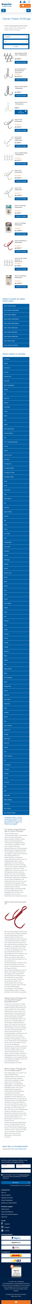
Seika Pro (6, 695)
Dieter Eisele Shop (9, 429)
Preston (6, 638)
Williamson (7, 804)
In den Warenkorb (22, 112)
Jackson (6, 516)
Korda (5, 525)
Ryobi (5, 673)
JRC (5, 520)
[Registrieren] (25, 2)
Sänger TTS (7, 730)
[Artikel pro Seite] (16, 41)
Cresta (5, 411)
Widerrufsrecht (5, 1209)
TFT (5, 760)
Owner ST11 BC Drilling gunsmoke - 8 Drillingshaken (21, 260)
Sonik (5, 708)
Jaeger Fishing (8, 511)
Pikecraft (6, 621)
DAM (5, 420)
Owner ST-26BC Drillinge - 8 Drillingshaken (21, 153)
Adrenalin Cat (7, 376)
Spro (5, 721)
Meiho (5, 581)
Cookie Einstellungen (7, 1200)
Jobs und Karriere (6, 1195)
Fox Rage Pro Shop (9, 472)
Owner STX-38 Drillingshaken (18, 120)
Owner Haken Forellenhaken (11, 310)
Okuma (6, 599)
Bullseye (6, 402)
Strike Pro (6, 743)
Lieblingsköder (8, 542)
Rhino (5, 664)
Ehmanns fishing (8, 433)
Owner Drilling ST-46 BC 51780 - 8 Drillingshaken (21, 54)
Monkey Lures (7, 573)
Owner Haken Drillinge (10, 306)
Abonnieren (20, 1182)
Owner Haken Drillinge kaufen (18, 1149)
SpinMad (6, 712)
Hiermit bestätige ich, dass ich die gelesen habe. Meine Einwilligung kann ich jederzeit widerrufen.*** (16, 1176)
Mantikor (6, 564)
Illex (5, 503)
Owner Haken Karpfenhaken (11, 319)
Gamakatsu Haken (9, 477)
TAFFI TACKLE (8, 756)
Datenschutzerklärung (7, 1211)
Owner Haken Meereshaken (11, 323)
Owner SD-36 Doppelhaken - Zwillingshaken (18, 139)
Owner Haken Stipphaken (10, 332)
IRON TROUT (7, 498)
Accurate (6, 372)
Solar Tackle (7, 699)
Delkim (6, 424)
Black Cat (6, 398)
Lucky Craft (7, 546)
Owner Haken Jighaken (10, 314)
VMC (5, 786)
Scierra (6, 690)
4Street (6, 363)
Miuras (5, 577)
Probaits (6, 642)
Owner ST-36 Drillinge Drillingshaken (20, 206)
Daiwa (5, 415)
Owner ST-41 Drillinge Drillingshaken (20, 224)
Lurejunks (6, 551)
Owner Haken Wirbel (9, 341)
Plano (5, 625)
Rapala (6, 660)
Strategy (6, 734)
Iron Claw (6, 507)
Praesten (6, 634)
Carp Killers (7, 407)
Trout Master (7, 765)
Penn (5, 616)
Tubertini (6, 773)
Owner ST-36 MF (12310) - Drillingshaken (21, 87)
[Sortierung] (16, 37)
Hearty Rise (7, 490)
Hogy (5, 494)
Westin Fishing (8, 799)
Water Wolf (7, 795)
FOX (5, 437)
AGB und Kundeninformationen (9, 1214)
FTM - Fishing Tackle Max (10, 442)
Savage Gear (7, 686)
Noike (5, 594)
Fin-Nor (6, 446)
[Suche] (28, 10)
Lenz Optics (7, 533)
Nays (5, 590)
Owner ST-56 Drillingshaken (18, 188)
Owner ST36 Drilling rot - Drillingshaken (21, 241)
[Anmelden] (20, 2)
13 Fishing (6, 359)
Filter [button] (16, 47)
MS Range (6, 559)
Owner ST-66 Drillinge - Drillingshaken (20, 276)
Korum (5, 529)
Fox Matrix (6, 459)
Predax (6, 629)
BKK (5, 394)
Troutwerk (6, 769)
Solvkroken (7, 703)
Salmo (5, 682)
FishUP (6, 450)
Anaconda (6, 381)
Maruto (6, 586)
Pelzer (5, 612)
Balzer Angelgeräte (9, 385)
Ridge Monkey (8, 669)
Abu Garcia (7, 367)
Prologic (6, 647)
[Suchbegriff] (16, 10)
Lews (5, 538)
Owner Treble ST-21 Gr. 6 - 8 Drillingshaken (21, 103)
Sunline (6, 747)
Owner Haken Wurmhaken (11, 345)
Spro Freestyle (8, 725)
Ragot (5, 655)
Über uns (3, 1192)
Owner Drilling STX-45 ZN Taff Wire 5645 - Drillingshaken (20, 70)
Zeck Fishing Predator (10, 813)
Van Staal (6, 782)
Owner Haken (7, 603)
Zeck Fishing (7, 808)
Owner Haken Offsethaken (11, 327)
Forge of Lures (8, 455)
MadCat (6, 555)
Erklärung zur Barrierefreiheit (9, 1203)
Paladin (6, 607)
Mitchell (6, 568)
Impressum (4, 1217)
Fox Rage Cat (7, 463)
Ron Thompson (8, 677)
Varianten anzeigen (21, 62)
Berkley (6, 389)
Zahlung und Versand (7, 1197)
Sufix (5, 751)
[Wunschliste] (29, 2)
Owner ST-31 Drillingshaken (18, 171)
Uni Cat (6, 778)
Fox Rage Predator (9, 468)
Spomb (6, 717)
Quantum (6, 651)
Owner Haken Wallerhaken (11, 336)
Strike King (7, 738)
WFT (5, 791)
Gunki (5, 481)
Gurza (5, 485)
